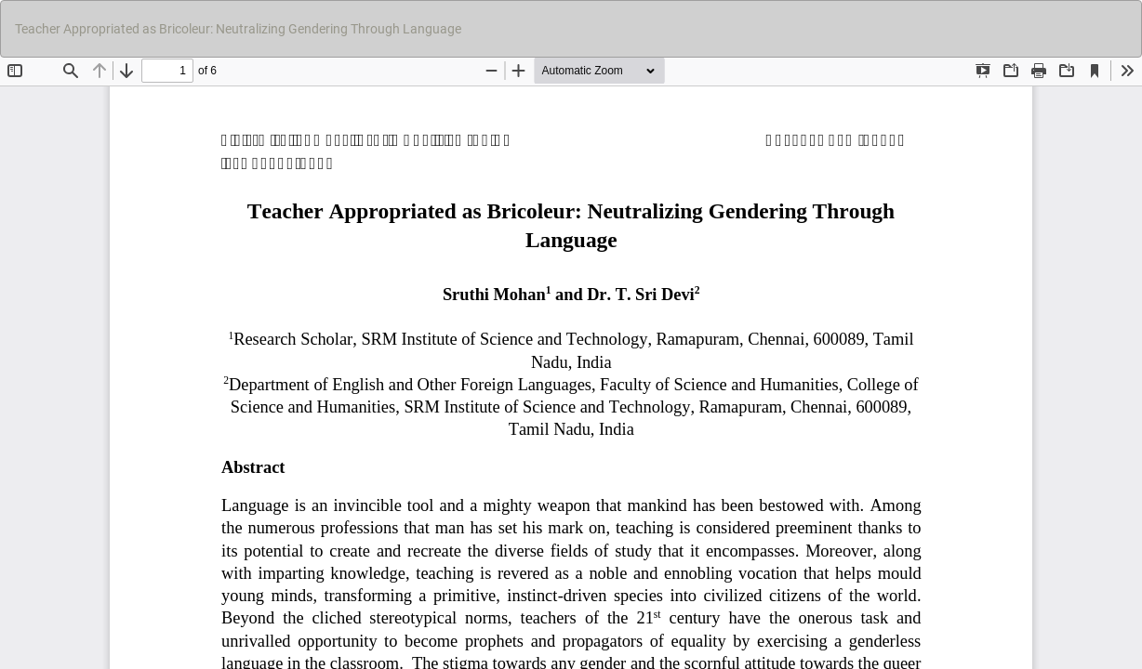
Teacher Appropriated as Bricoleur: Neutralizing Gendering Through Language (238, 28)
